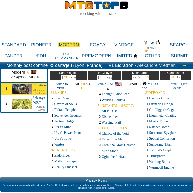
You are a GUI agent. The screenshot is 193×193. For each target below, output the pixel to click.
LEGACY (96, 44)
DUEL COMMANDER (66, 56)
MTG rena (152, 45)
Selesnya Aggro (39, 100)
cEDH (40, 55)
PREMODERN (96, 55)
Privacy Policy (96, 180)
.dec (144, 88)
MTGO (150, 84)
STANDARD (14, 44)
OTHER (153, 55)
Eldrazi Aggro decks (177, 86)
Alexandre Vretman (156, 65)
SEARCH (179, 44)
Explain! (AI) (108, 84)
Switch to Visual (61, 86)
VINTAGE (124, 44)
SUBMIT (179, 55)
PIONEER (41, 44)
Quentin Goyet (40, 108)
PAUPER (13, 55)
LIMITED (123, 55)
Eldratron (39, 85)
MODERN (69, 44)
